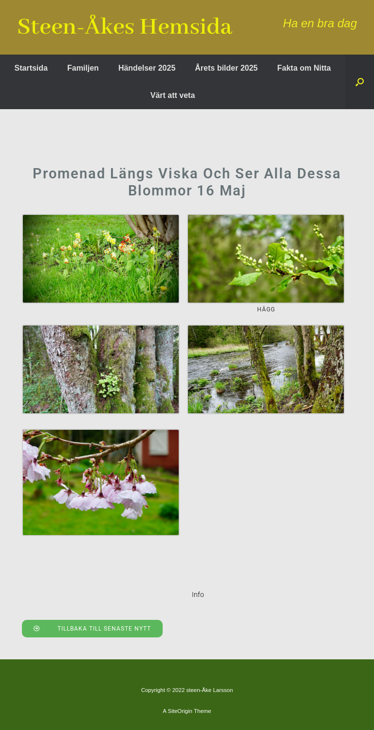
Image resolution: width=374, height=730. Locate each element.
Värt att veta (172, 95)
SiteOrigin (180, 711)
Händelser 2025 (146, 68)
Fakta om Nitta (304, 68)
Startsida (31, 68)
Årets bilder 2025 (226, 68)
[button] (359, 82)
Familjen (83, 68)
